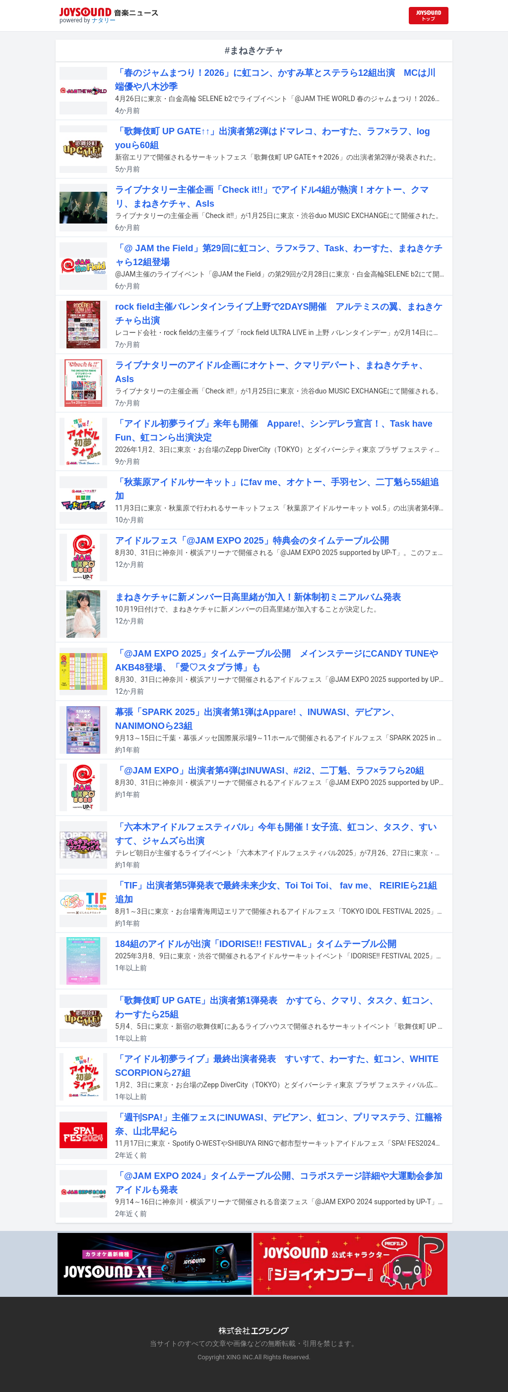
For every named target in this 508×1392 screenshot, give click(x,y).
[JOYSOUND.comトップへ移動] (428, 15)
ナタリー (104, 20)
